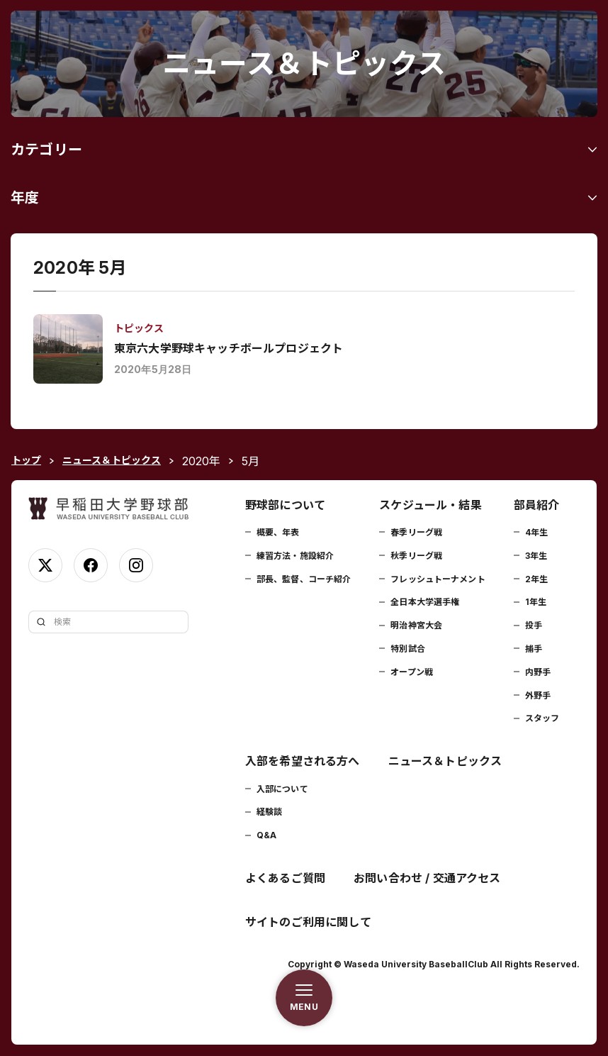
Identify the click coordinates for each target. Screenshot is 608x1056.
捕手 (533, 648)
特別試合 (407, 648)
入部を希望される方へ (302, 761)
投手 (533, 625)
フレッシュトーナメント (437, 579)
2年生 (536, 579)
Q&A (266, 835)
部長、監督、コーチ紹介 (304, 579)
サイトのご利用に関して (308, 922)
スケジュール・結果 (430, 505)
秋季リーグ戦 (416, 555)
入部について (282, 789)
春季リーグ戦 (416, 532)
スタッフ (542, 718)
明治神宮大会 (416, 625)
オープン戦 (411, 672)
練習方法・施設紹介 (295, 555)
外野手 (538, 695)
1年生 (535, 601)
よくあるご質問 (285, 878)
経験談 (269, 811)
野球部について (285, 505)
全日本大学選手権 (424, 601)
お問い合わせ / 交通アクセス (427, 878)
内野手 (538, 672)
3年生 (536, 555)
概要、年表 (278, 532)
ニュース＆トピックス (445, 761)
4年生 (536, 532)
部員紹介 (537, 505)
